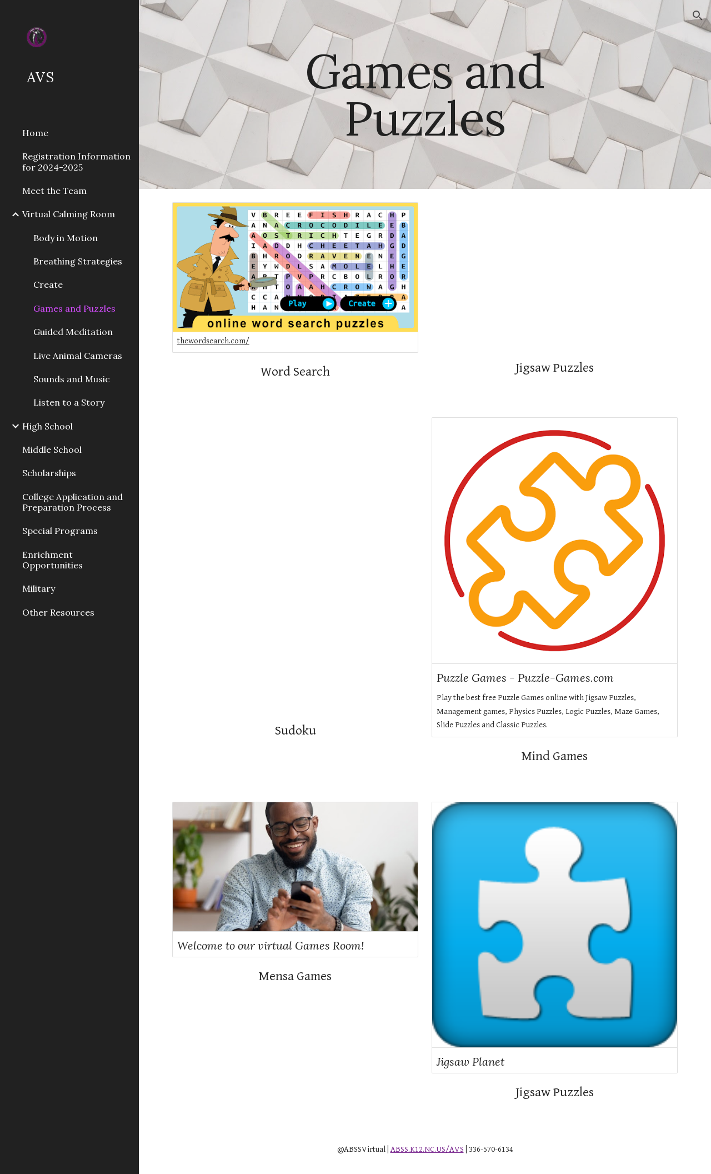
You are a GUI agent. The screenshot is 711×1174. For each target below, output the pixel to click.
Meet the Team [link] (54, 190)
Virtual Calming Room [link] (68, 213)
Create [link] (48, 284)
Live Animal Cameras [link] (77, 355)
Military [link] (38, 588)
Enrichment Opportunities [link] (52, 560)
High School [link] (47, 426)
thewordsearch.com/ (213, 341)
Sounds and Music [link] (71, 378)
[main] (424, 95)
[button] (697, 15)
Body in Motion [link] (65, 237)
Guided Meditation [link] (73, 331)
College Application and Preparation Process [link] (72, 502)
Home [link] (35, 132)
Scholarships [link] (49, 472)
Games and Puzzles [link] (74, 308)
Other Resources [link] (58, 612)
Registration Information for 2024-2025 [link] (76, 161)
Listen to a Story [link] (68, 402)
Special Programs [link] (60, 530)
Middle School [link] (52, 449)
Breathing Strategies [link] (77, 261)
